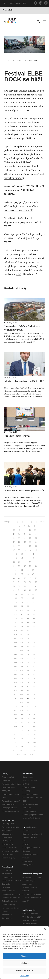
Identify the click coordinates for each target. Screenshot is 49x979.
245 (21, 751)
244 (14, 751)
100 (15, 606)
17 (14, 534)
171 (34, 674)
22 (14, 538)
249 (24, 755)
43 (22, 554)
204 (14, 711)
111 (34, 614)
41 (36, 550)
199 (34, 703)
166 (28, 670)
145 (21, 650)
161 (22, 666)
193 (21, 698)
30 (30, 542)
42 (16, 554)
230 (28, 735)
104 (15, 610)
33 (19, 546)
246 (28, 751)
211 (34, 715)
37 (14, 550)
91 (33, 594)
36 (36, 546)
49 (33, 558)
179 (34, 682)
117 (22, 622)
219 (34, 723)
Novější (7, 521)
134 (28, 638)
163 (34, 666)
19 (24, 534)
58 (30, 566)
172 (15, 678)
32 (14, 546)
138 (28, 642)
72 (36, 578)
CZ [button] (5, 3)
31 (36, 542)
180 (15, 686)
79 (19, 586)
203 (34, 707)
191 (34, 695)
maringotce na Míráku (25, 254)
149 (21, 654)
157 (21, 662)
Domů (9, 60)
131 (34, 634)
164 (15, 670)
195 (34, 698)
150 (28, 654)
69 (19, 578)
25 (30, 538)
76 (30, 582)
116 (16, 622)
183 (34, 686)
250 (31, 755)
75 (25, 582)
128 (15, 634)
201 (21, 707)
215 (34, 719)
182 (28, 686)
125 (21, 630)
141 (22, 646)
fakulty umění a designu (17, 262)
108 (15, 614)
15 (30, 530)
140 (15, 646)
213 (21, 719)
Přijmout (24, 956)
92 (16, 598)
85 (25, 590)
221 (21, 727)
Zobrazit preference (24, 970)
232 (15, 739)
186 (28, 690)
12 (14, 530)
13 (19, 530)
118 (28, 622)
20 (30, 534)
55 (14, 566)
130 (28, 634)
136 (15, 642)
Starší (42, 521)
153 (21, 658)
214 (28, 719)
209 (21, 715)
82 (36, 586)
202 (28, 707)
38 (19, 550)
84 (19, 590)
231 (34, 735)
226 (28, 731)
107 (34, 610)
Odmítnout (24, 963)
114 (28, 618)
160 (15, 666)
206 (28, 711)
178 (28, 682)
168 (15, 674)
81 (30, 586)
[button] (45, 929)
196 (15, 703)
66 (28, 574)
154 (28, 658)
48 (27, 558)
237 (21, 743)
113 (22, 618)
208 (15, 715)
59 (36, 566)
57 (25, 566)
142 (28, 646)
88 (16, 594)
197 (21, 703)
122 (28, 626)
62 (27, 570)
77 (36, 582)
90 (28, 594)
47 (22, 558)
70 (25, 578)
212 (15, 719)
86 (30, 590)
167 (34, 670)
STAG (24, 3)
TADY (7, 242)
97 (22, 602)
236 (15, 743)
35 (30, 546)
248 (18, 755)
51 (19, 562)
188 (15, 695)
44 (28, 554)
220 (15, 727)
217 (21, 723)
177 (21, 682)
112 (16, 618)
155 (34, 658)
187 (34, 690)
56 (19, 566)
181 (22, 686)
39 (25, 550)
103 (34, 606)
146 (28, 650)
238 (28, 743)
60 (16, 570)
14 (24, 530)
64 (16, 574)
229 (21, 735)
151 (34, 654)
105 (21, 610)
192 (15, 698)
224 (15, 731)
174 (28, 678)
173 (21, 678)
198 (28, 703)
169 (21, 674)
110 (28, 614)
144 (15, 650)
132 (15, 638)
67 (33, 574)
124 (15, 630)
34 (25, 546)
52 (24, 562)
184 (15, 690)
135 (34, 638)
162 (28, 666)
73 (14, 582)
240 (15, 747)
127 (34, 630)
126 (28, 630)
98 (27, 602)
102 (28, 606)
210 (28, 715)
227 (34, 731)
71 (30, 578)
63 (33, 570)
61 (22, 570)
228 (15, 735)
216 (15, 723)
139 (34, 642)
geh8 (18, 274)
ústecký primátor (13, 177)
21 (35, 534)
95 (33, 598)
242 (28, 747)
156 (15, 662)
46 (16, 558)
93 (22, 598)
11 (34, 526)
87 (36, 590)
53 (30, 562)
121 (22, 626)
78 (14, 586)
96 (16, 602)
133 (21, 638)
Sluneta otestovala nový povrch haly (24, 490)
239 (34, 743)
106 (28, 610)
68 (14, 578)
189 (21, 695)
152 (15, 658)
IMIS (18, 3)
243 (34, 747)
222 (28, 727)
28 (19, 542)
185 (21, 690)
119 (33, 622)
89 (22, 594)
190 (28, 695)
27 (14, 542)
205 (21, 711)
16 (35, 530)
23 (19, 538)
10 (29, 526)
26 (36, 538)
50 (14, 562)
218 (28, 723)
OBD (12, 3)
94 (28, 598)
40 (30, 550)
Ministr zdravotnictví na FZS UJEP (24, 381)
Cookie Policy (24, 976)
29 (25, 542)
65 (22, 574)
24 (25, 538)
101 (22, 606)
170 (28, 674)
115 (34, 618)
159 (34, 662)
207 (34, 711)
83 (14, 590)
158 (28, 662)
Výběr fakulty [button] (25, 10)
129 (21, 634)
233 (21, 739)
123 (34, 626)
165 (21, 670)
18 (19, 534)
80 (25, 586)
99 (33, 602)
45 (33, 554)
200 (15, 707)
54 (36, 562)
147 (34, 650)
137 (21, 642)
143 (34, 646)
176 (15, 682)
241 (21, 747)
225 (21, 731)
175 (34, 678)
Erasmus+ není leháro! (17, 435)
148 (15, 654)
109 (22, 614)
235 (34, 739)
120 (15, 626)
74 (19, 582)
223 (34, 727)
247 (34, 751)
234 (28, 739)
